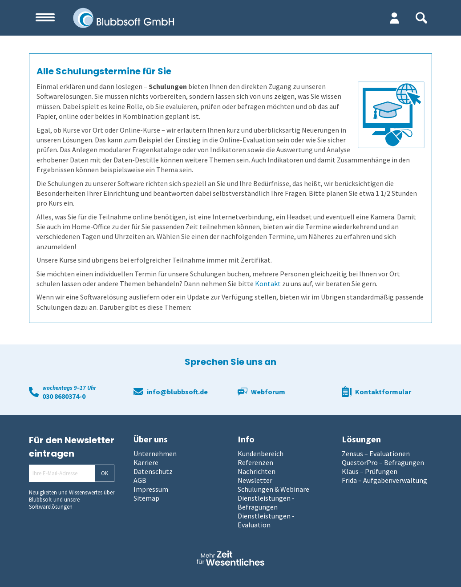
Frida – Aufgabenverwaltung (384, 480)
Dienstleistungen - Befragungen (266, 502)
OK (104, 473)
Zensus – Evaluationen (376, 453)
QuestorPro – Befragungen (383, 462)
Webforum (268, 391)
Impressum (150, 489)
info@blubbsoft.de (177, 391)
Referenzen (255, 462)
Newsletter (255, 480)
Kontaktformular (383, 391)
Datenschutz (153, 471)
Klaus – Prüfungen (369, 471)
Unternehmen (155, 453)
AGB (139, 480)
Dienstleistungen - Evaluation (266, 520)
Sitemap (146, 498)
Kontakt (268, 283)
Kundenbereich (260, 453)
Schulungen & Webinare (273, 489)
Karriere (145, 462)
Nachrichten (256, 471)
